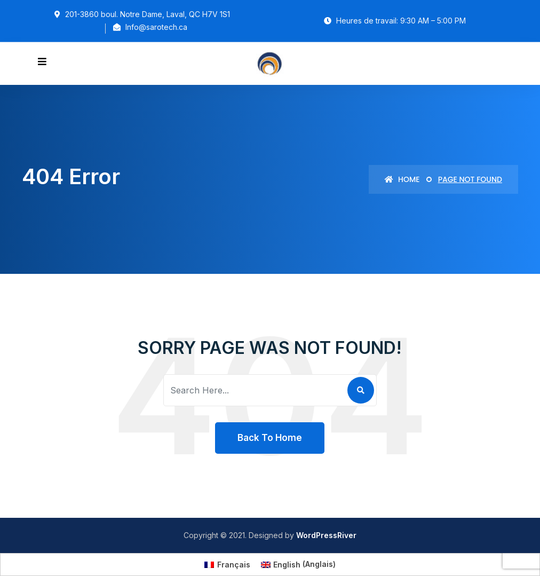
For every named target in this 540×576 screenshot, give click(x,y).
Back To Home (269, 437)
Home (402, 179)
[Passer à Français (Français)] (227, 564)
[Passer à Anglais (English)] (299, 564)
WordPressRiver (326, 535)
